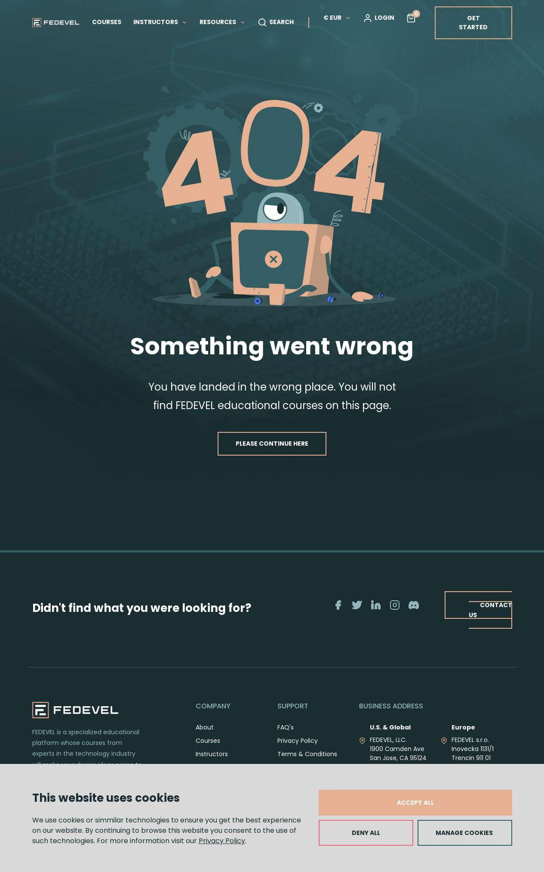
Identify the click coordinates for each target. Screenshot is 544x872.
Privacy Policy (222, 841)
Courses (208, 740)
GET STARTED (473, 22)
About (205, 727)
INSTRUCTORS (160, 22)
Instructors (212, 754)
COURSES (106, 22)
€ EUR (337, 17)
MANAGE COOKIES (464, 833)
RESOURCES (223, 22)
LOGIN (378, 18)
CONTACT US (490, 610)
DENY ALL (366, 833)
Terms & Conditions (307, 754)
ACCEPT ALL (415, 802)
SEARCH (276, 22)
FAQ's (285, 727)
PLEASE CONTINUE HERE (272, 443)
